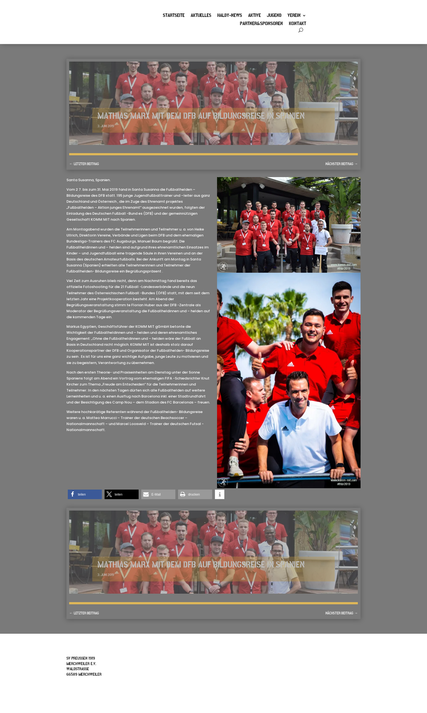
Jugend (274, 16)
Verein (294, 16)
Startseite (174, 16)
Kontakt (297, 24)
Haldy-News (229, 16)
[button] (85, 494)
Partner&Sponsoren (261, 24)
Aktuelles (201, 16)
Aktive (254, 16)
